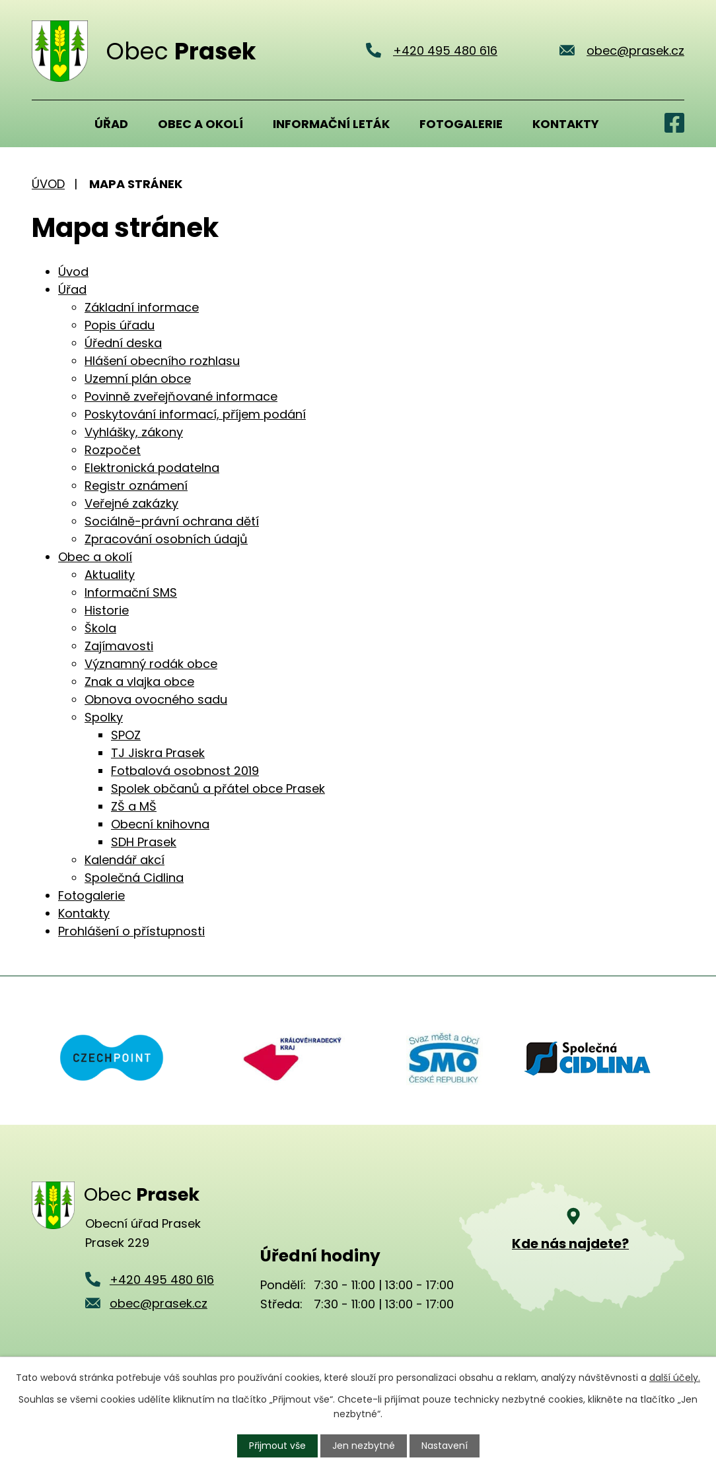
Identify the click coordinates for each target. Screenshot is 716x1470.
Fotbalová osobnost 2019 (185, 770)
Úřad (111, 124)
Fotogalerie (461, 124)
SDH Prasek (143, 842)
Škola (100, 628)
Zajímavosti (119, 646)
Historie (107, 610)
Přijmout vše (277, 1445)
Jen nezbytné (363, 1445)
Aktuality (110, 574)
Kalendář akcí (124, 860)
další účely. (674, 1377)
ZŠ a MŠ (134, 806)
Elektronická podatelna (152, 467)
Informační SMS (131, 592)
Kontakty (565, 124)
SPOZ (126, 735)
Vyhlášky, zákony (134, 432)
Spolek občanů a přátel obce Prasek (218, 788)
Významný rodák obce (151, 663)
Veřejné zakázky (131, 503)
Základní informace (142, 307)
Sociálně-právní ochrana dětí (172, 521)
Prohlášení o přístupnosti (131, 931)
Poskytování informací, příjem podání (195, 414)
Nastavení (444, 1445)
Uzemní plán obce (138, 378)
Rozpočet (113, 450)
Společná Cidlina (134, 877)
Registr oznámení (136, 485)
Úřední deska (123, 343)
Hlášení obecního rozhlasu (162, 360)
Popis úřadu (120, 325)
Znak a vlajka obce (139, 681)
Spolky (104, 717)
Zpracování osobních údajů (166, 539)
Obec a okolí (200, 124)
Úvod (48, 123)
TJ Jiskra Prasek (158, 753)
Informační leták (331, 124)
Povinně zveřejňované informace (181, 396)
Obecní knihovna (160, 824)
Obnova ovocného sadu (156, 699)
